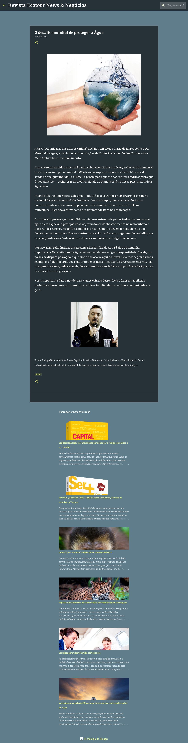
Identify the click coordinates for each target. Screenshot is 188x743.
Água (38, 374)
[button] (36, 42)
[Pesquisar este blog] (170, 5)
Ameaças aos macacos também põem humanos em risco (85, 552)
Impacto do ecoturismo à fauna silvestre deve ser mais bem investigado (93, 602)
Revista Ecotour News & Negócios (47, 5)
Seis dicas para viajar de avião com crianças (79, 653)
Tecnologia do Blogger (94, 739)
